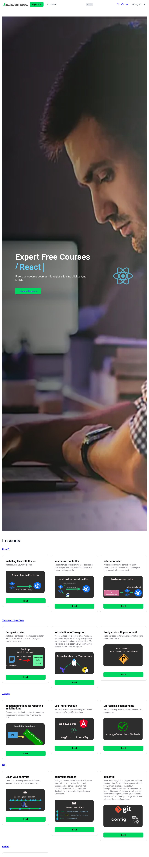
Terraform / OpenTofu (13, 620)
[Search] (70, 4)
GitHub (5, 846)
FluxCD (5, 549)
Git (3, 765)
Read (25, 601)
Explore (36, 4)
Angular (6, 694)
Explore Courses (28, 291)
